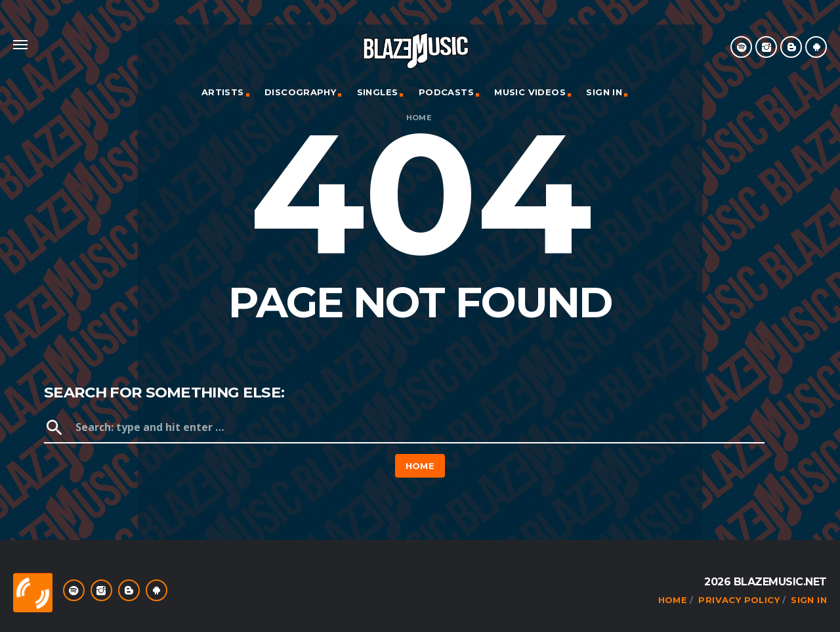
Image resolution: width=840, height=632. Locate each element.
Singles (377, 92)
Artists (222, 92)
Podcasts (446, 92)
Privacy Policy (738, 600)
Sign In (604, 92)
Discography (300, 92)
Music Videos (530, 92)
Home (419, 118)
